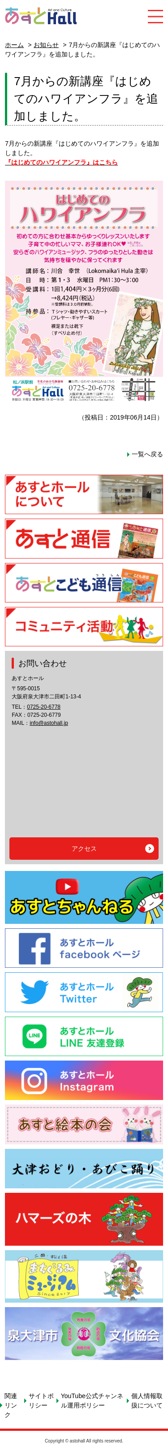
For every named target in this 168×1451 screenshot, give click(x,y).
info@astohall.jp (49, 723)
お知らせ (46, 44)
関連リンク (10, 1405)
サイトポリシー (41, 1400)
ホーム (14, 44)
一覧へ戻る (147, 454)
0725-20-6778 (43, 707)
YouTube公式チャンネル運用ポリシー (92, 1400)
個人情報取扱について (147, 1400)
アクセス (84, 848)
